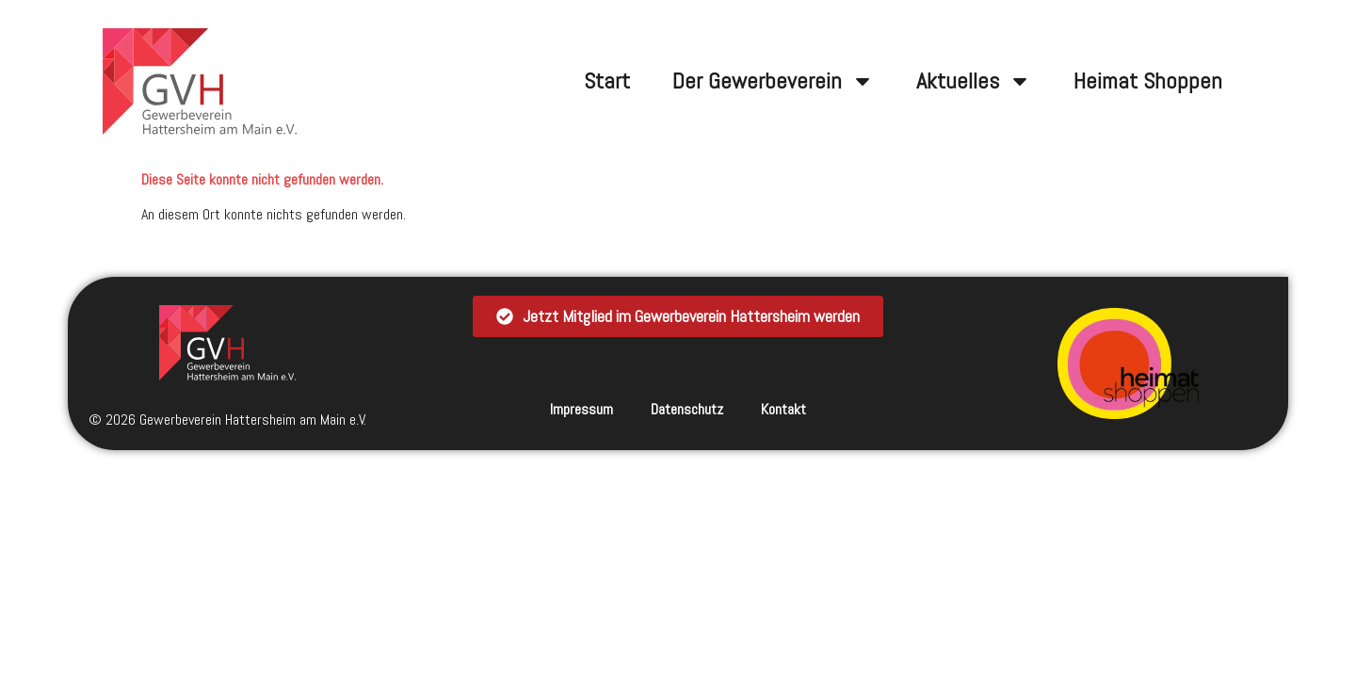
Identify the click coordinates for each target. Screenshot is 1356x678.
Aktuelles (973, 81)
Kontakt (783, 409)
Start (607, 80)
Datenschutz (687, 409)
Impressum (581, 409)
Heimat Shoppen (1148, 80)
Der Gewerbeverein (773, 81)
